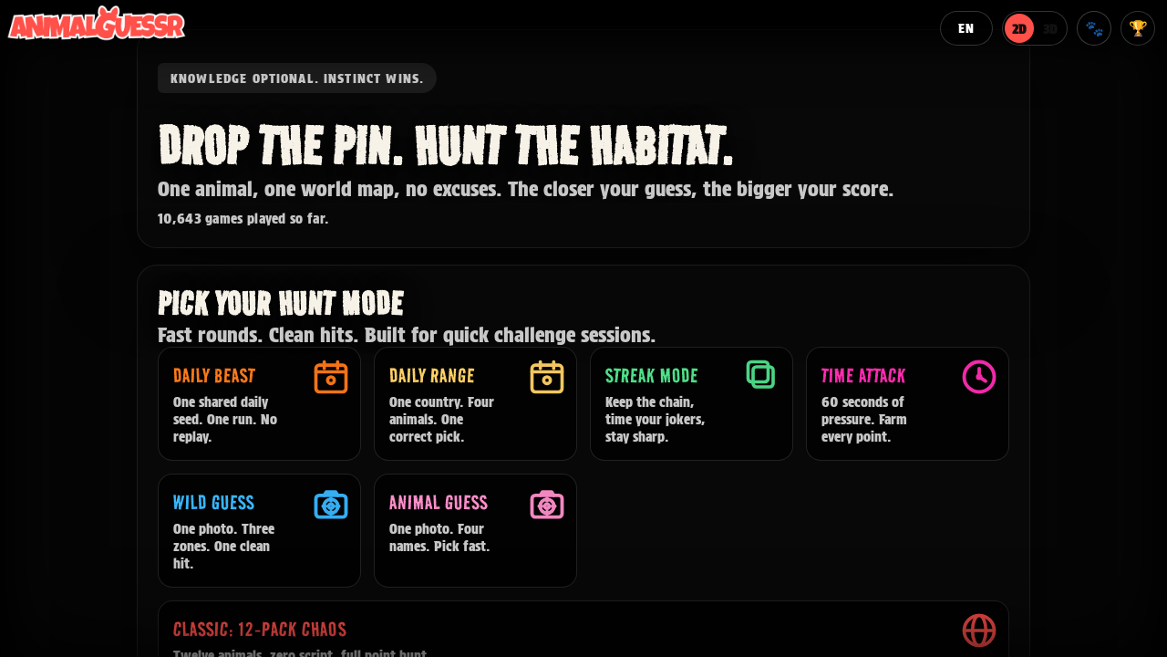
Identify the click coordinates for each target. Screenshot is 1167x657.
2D (1019, 28)
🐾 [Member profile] (1094, 28)
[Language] (966, 28)
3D (1050, 28)
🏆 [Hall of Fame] (1138, 28)
